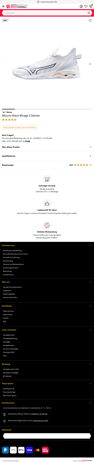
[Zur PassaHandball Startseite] (17, 6)
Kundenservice (8, 274)
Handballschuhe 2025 (11, 369)
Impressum (7, 290)
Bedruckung (7, 271)
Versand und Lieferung (11, 257)
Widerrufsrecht (8, 311)
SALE (5, 355)
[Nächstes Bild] (90, 64)
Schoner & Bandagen (10, 348)
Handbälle (6, 342)
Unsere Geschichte (10, 297)
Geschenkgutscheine (10, 267)
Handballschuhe (9, 335)
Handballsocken (9, 345)
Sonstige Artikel (9, 352)
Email (27, 141)
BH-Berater (7, 376)
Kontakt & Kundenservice (12, 287)
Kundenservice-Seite (40, 420)
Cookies (6, 318)
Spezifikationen (8, 156)
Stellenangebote (9, 294)
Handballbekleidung (10, 338)
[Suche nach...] (47, 13)
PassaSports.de (8, 388)
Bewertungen (45, 164)
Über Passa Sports (9, 395)
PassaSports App (9, 392)
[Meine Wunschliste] (86, 6)
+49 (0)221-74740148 (42, 138)
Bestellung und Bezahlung (12, 250)
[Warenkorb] (91, 6)
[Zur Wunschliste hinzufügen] (90, 20)
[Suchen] (89, 13)
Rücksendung (8, 260)
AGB (4, 321)
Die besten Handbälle (10, 372)
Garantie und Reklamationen (13, 264)
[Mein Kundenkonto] (81, 6)
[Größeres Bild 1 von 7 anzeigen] (47, 63)
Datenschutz (7, 314)
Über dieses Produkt (11, 147)
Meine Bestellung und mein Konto (15, 254)
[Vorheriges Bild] (4, 64)
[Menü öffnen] (3, 6)
